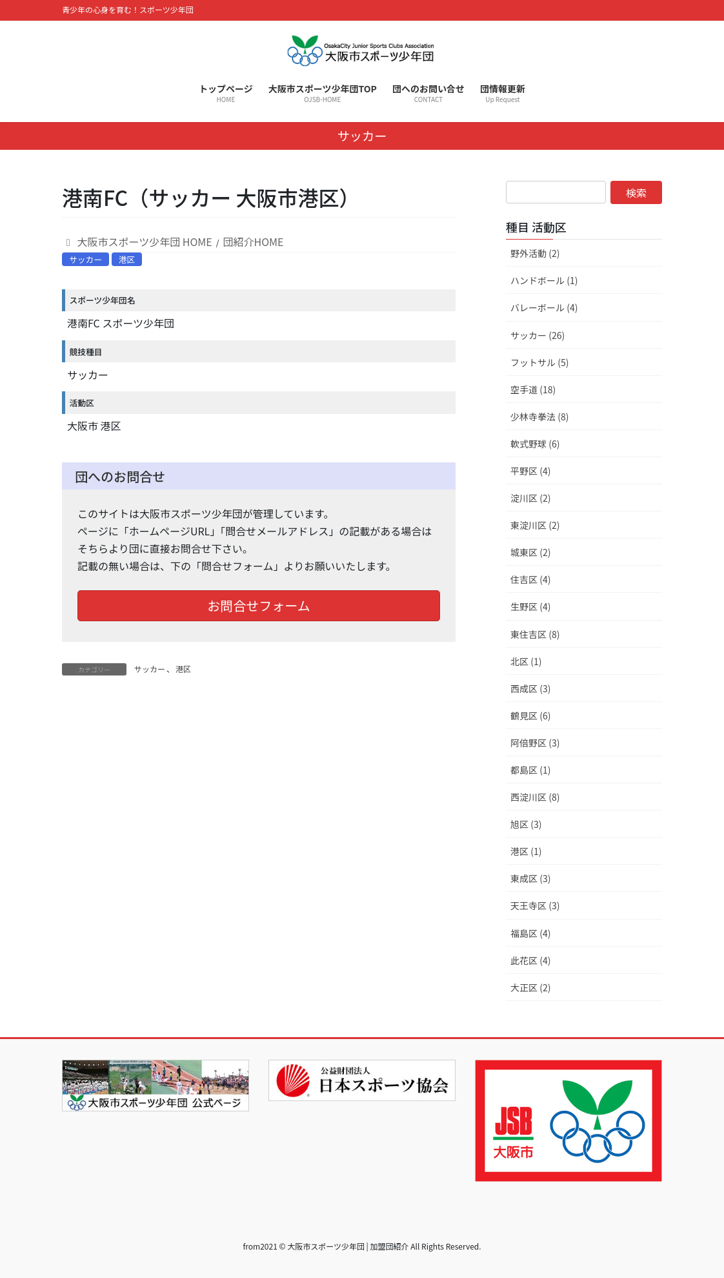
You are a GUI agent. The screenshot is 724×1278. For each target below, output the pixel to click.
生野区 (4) (530, 606)
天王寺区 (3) (534, 905)
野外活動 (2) (534, 253)
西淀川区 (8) (534, 796)
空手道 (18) (533, 389)
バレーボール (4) (544, 307)
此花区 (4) (530, 960)
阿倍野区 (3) (534, 742)
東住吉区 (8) (534, 634)
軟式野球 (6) (534, 443)
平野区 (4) (530, 470)
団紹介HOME (253, 241)
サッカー (85, 259)
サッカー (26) (537, 335)
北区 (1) (525, 661)
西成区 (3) (530, 688)
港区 (127, 259)
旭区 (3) (525, 824)
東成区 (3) (530, 878)
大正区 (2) (530, 987)
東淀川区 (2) (534, 525)
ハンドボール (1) (544, 280)
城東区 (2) (530, 552)
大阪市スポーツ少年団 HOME (137, 241)
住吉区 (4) (530, 579)
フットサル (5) (539, 362)
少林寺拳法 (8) (539, 416)
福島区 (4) (530, 933)
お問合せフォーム (258, 605)
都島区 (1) (530, 769)
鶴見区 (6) (530, 715)
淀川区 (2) (530, 497)
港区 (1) (525, 851)
